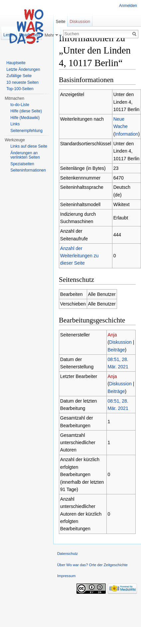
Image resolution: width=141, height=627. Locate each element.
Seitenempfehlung (26, 130)
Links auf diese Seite (28, 146)
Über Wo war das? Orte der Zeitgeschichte (92, 565)
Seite (60, 21)
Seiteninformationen (28, 170)
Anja (112, 334)
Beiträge (116, 349)
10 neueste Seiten (22, 82)
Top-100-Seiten (19, 88)
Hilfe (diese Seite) (26, 111)
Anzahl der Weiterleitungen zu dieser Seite (79, 256)
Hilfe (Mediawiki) (25, 117)
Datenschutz (67, 554)
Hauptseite (15, 63)
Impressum (66, 576)
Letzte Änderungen (23, 69)
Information (126, 134)
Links (15, 124)
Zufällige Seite (19, 75)
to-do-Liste (19, 104)
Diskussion (120, 342)
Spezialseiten (22, 164)
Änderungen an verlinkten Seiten (25, 155)
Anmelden (128, 5)
